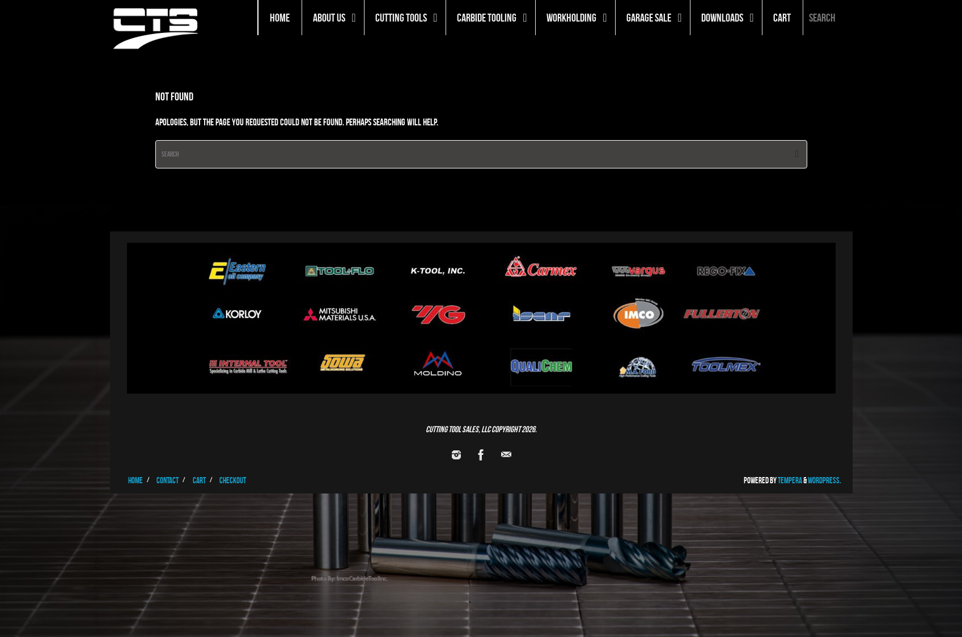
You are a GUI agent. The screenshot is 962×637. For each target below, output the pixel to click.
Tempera (790, 480)
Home (135, 480)
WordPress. (824, 480)
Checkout (232, 480)
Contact (167, 480)
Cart (199, 480)
